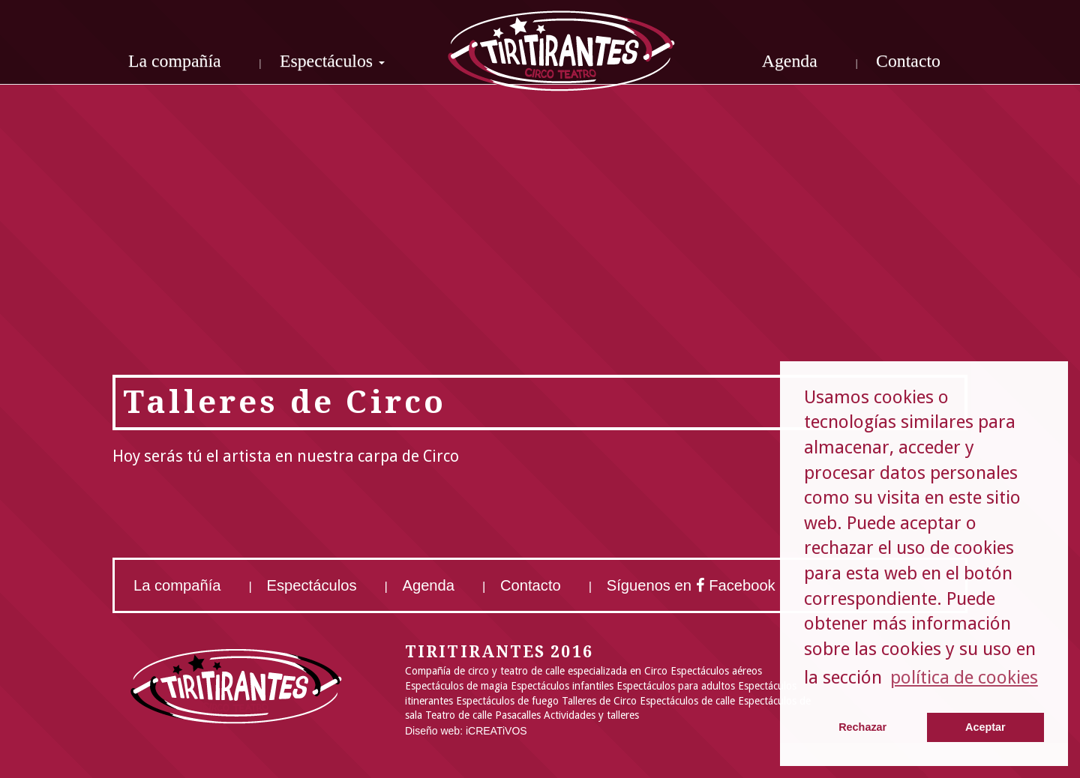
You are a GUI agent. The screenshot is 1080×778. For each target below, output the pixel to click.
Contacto (908, 60)
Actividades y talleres (591, 715)
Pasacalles (518, 715)
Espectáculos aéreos (716, 671)
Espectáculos (312, 585)
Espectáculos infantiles (562, 686)
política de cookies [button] (964, 677)
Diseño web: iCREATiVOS (466, 731)
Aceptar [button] (985, 727)
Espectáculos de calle (687, 701)
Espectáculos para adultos (675, 686)
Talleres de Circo (599, 701)
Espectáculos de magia (456, 686)
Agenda (790, 60)
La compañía (174, 60)
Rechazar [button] (862, 727)
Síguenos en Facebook (691, 585)
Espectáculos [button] (332, 60)
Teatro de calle (458, 715)
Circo (656, 671)
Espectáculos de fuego (507, 701)
